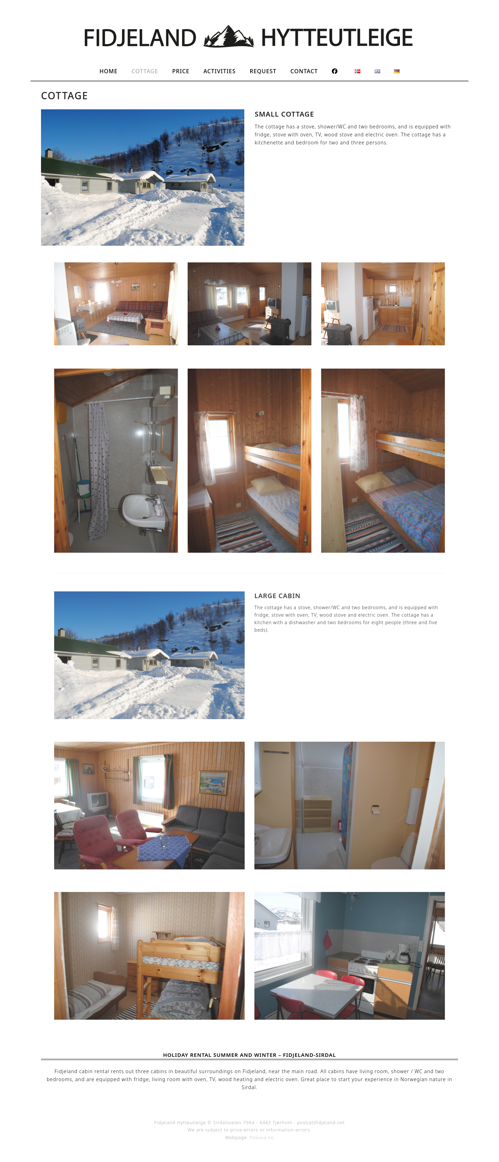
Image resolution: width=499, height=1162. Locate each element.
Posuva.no (262, 1137)
